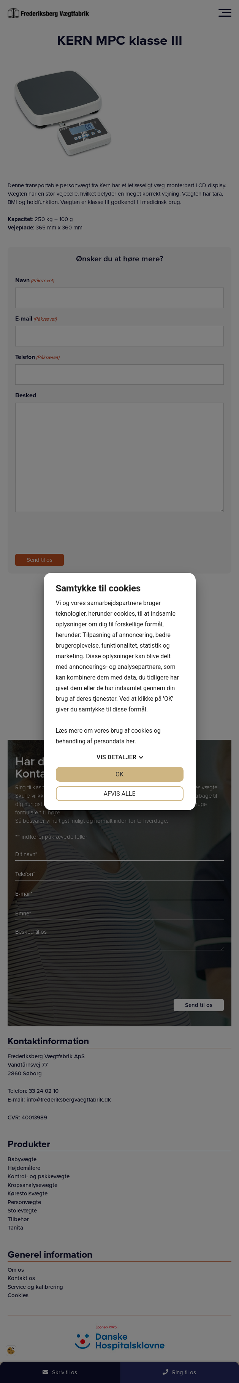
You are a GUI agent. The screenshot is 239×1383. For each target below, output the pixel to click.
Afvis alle (119, 793)
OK (119, 774)
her (130, 741)
